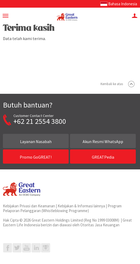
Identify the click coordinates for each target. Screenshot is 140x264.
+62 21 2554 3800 (39, 121)
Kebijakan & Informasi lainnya (81, 205)
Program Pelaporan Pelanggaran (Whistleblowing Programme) (62, 208)
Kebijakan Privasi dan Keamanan (29, 205)
